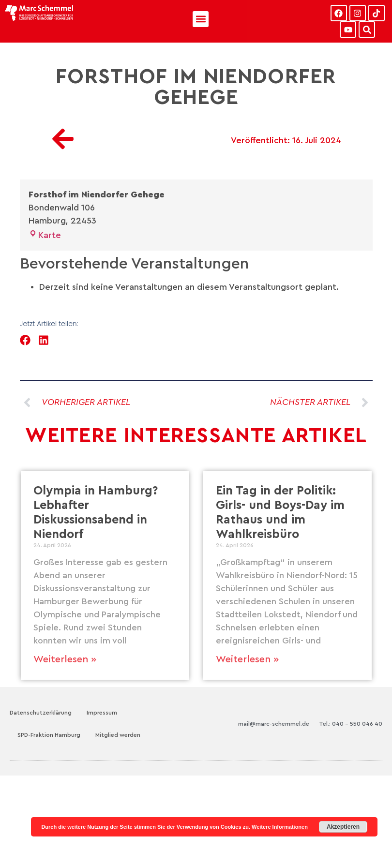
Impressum (102, 713)
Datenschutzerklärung (41, 713)
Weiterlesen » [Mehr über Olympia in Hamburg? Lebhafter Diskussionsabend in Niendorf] (64, 659)
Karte (45, 235)
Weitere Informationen (280, 827)
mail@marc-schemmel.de (273, 724)
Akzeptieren (343, 826)
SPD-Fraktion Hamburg (48, 735)
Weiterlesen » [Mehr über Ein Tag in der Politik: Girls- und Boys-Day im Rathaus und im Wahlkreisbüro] (247, 659)
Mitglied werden (117, 735)
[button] (201, 19)
